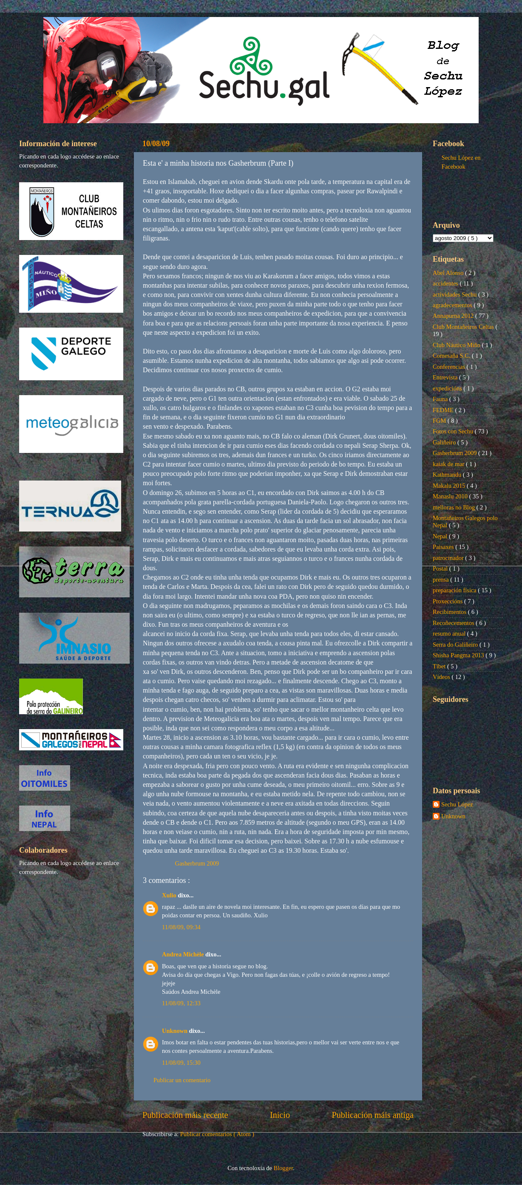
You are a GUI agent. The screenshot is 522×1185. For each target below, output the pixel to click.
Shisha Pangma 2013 (459, 655)
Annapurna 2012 (454, 315)
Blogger (283, 1168)
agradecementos (453, 305)
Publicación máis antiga (373, 1115)
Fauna (441, 399)
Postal (441, 568)
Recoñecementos (454, 622)
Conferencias (450, 366)
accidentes (446, 283)
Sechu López (457, 804)
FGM (440, 420)
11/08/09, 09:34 (181, 927)
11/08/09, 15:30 (181, 1062)
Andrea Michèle (183, 954)
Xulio (170, 895)
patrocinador (449, 557)
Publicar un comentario (181, 1080)
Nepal (441, 536)
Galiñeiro (445, 442)
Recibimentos (450, 611)
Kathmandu (448, 474)
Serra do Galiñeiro (456, 644)
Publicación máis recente (185, 1115)
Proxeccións (448, 601)
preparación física (455, 590)
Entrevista (446, 377)
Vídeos (442, 676)
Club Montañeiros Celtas (464, 326)
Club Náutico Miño (457, 345)
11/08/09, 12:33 (181, 1003)
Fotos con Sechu (454, 431)
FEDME (444, 410)
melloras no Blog (455, 507)
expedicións (448, 388)
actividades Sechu (455, 294)
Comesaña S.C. (452, 355)
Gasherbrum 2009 (197, 863)
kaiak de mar (449, 464)
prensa (441, 579)
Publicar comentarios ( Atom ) (217, 1134)
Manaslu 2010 (451, 496)
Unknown (175, 1030)
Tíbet (440, 666)
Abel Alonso (449, 272)
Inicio (280, 1115)
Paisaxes (444, 546)
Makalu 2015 (450, 485)
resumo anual (450, 633)
